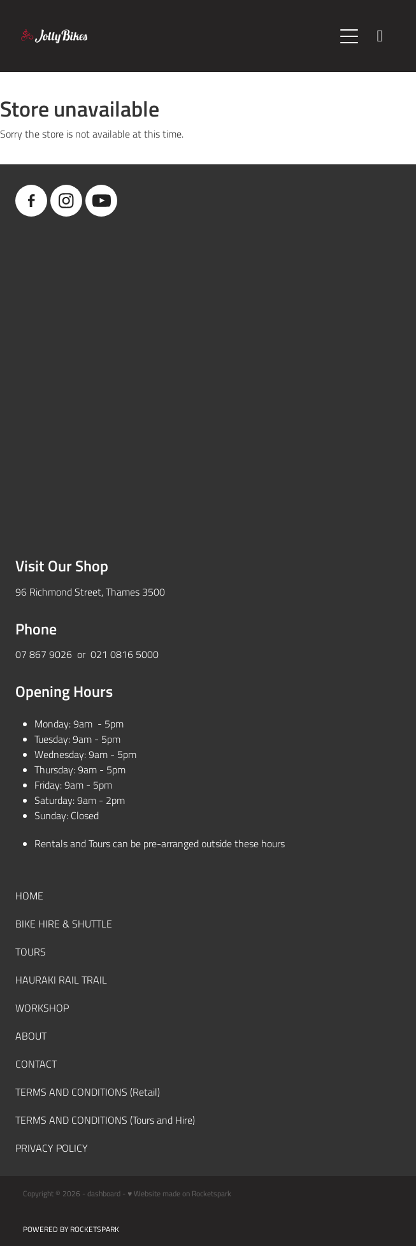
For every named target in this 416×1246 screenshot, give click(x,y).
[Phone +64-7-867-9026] (379, 36)
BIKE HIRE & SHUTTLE (63, 923)
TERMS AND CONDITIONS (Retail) (87, 1091)
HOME (29, 895)
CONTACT (36, 1063)
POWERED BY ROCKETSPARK (71, 1229)
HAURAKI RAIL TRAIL (61, 979)
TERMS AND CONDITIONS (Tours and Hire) (105, 1119)
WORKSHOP (42, 1007)
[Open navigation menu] (349, 36)
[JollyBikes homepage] (177, 36)
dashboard (103, 1193)
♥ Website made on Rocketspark (179, 1193)
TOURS (30, 951)
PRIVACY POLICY (51, 1147)
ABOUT (31, 1035)
